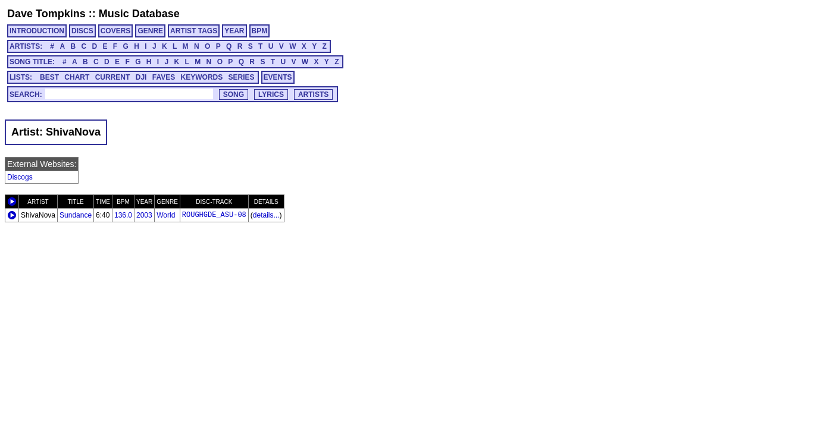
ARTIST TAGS (193, 31)
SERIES (242, 77)
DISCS (82, 31)
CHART (76, 77)
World (166, 215)
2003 (144, 215)
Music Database (139, 14)
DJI (141, 77)
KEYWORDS (202, 77)
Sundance (76, 215)
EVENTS (278, 77)
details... (266, 215)
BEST (49, 77)
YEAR (234, 31)
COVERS (116, 31)
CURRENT (112, 77)
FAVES (163, 77)
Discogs (20, 177)
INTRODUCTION (37, 31)
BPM (260, 31)
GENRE (150, 31)
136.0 (123, 215)
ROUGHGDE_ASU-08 (214, 215)
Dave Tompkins (46, 14)
